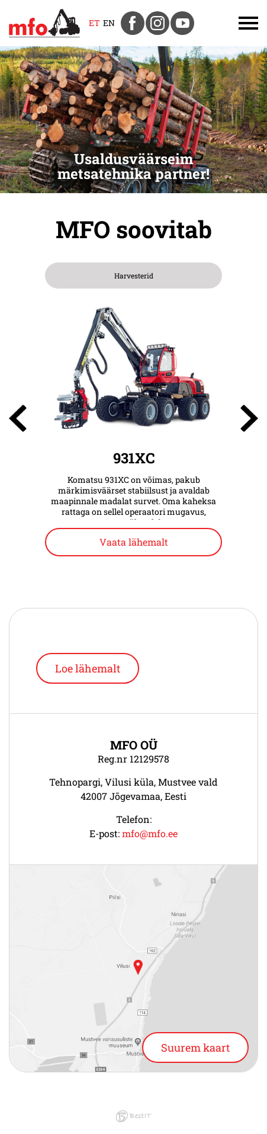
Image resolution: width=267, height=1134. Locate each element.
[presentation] (18, 418)
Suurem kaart (195, 1047)
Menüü (230, 23)
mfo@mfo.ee (150, 833)
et (94, 22)
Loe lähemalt (87, 668)
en (109, 22)
